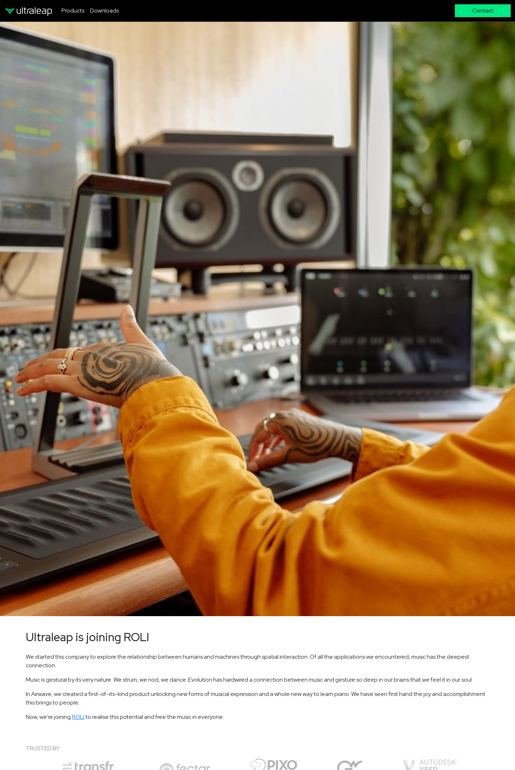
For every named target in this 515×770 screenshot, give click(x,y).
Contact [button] (483, 10)
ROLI (78, 717)
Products (73, 10)
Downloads (104, 10)
